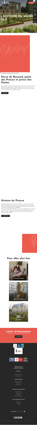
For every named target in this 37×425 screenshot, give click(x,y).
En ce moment (18, 403)
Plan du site (21, 421)
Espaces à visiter (18, 384)
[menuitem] (35, 3)
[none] (35, 3)
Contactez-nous (19, 376)
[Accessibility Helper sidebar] (35, 1)
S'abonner (18, 336)
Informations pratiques (18, 381)
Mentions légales (25, 421)
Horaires (35, 11)
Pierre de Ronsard (18, 393)
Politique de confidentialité (31, 421)
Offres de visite (18, 383)
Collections (18, 394)
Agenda (35, 15)
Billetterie (30, 2)
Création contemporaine (18, 396)
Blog (18, 404)
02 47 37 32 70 (19, 374)
